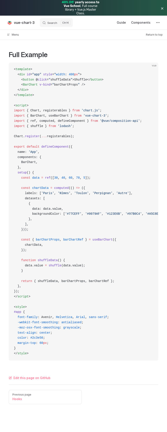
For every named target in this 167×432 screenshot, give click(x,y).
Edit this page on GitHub (29, 378)
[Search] (56, 22)
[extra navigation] (158, 23)
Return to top (154, 34)
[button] (162, 8)
